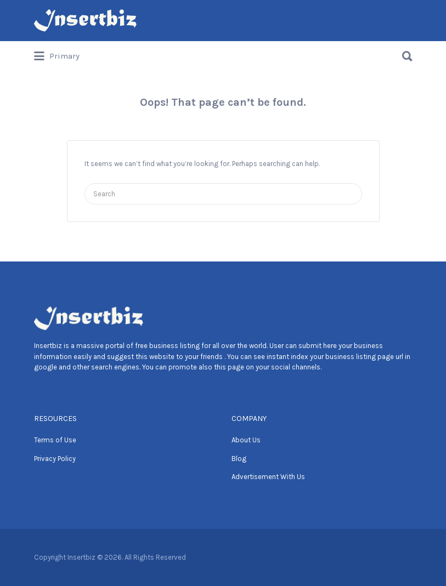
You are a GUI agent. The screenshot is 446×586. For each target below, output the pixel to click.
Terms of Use (55, 440)
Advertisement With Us (268, 477)
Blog (239, 458)
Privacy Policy (55, 458)
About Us (246, 440)
